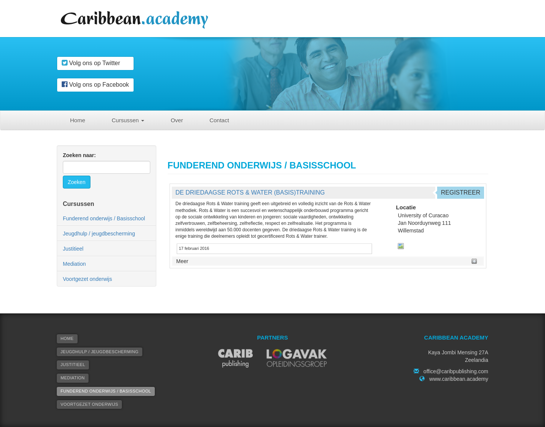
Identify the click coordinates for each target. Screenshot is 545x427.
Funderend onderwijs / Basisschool (104, 218)
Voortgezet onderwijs (87, 279)
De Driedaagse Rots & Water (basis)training (250, 192)
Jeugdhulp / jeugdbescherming (99, 234)
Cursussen (128, 120)
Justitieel (73, 249)
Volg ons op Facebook (95, 84)
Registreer (460, 192)
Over (177, 120)
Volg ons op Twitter (91, 62)
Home (77, 120)
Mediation (74, 264)
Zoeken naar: (79, 155)
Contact (219, 120)
